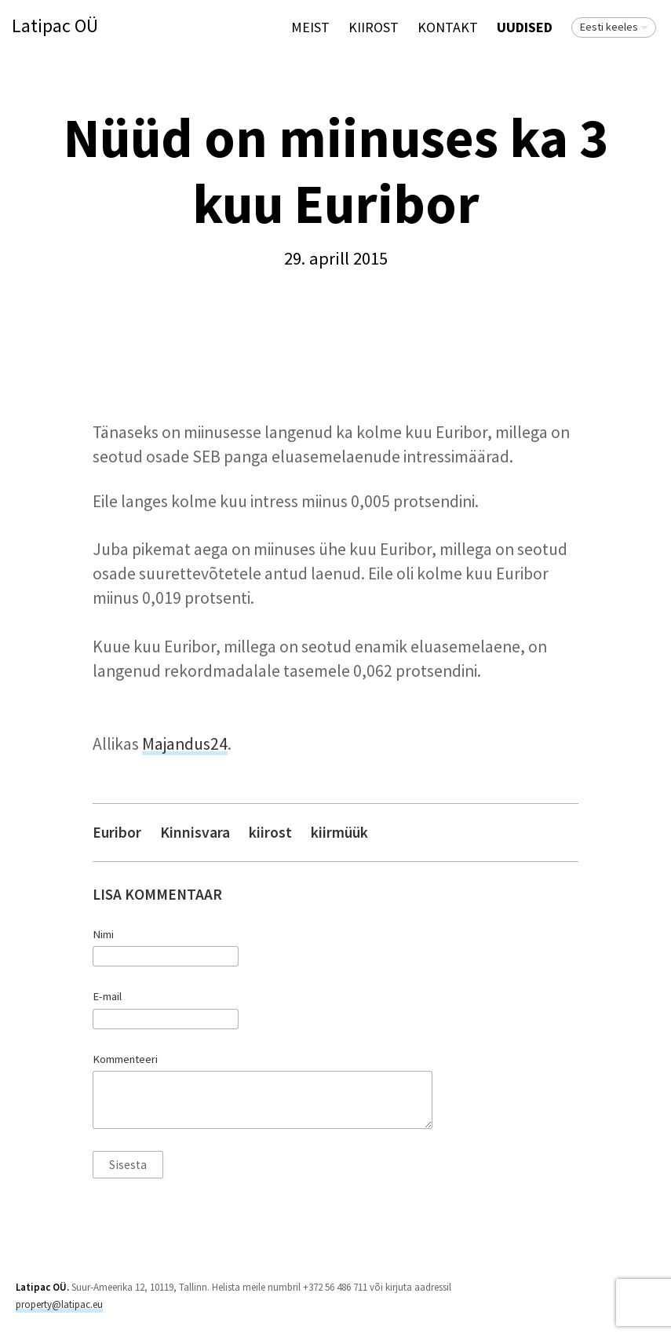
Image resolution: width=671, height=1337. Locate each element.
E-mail (107, 996)
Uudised (524, 27)
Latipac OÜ (55, 26)
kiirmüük (339, 833)
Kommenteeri (125, 1059)
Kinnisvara (195, 833)
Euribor (117, 833)
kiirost (270, 833)
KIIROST (373, 27)
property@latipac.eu (59, 1304)
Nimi (103, 934)
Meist (310, 27)
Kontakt (448, 27)
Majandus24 (185, 743)
